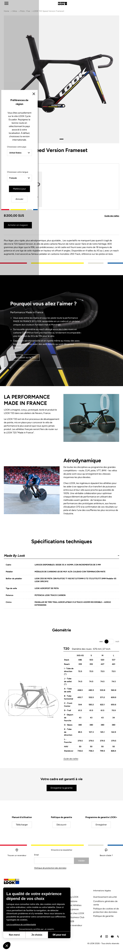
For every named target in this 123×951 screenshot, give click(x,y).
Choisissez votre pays (34, 466)
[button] (7, 945)
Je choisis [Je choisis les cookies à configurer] (36, 934)
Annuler (74, 504)
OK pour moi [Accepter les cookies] (59, 934)
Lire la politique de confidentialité (21, 924)
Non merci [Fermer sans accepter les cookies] (14, 934)
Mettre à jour (52, 504)
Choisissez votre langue (34, 488)
